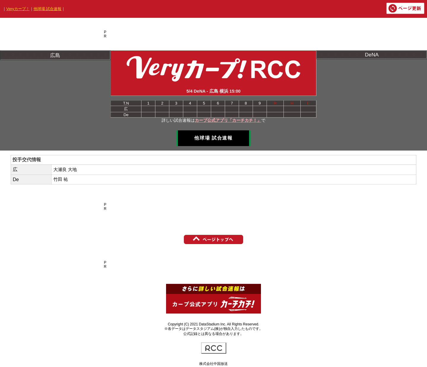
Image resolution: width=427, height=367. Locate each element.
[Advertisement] (216, 34)
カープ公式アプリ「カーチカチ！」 (228, 120)
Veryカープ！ (18, 9)
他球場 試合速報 (48, 9)
